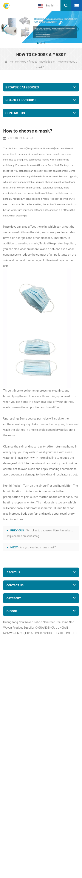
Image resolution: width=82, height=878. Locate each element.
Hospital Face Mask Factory (53, 165)
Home (11, 61)
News (22, 61)
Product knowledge (40, 61)
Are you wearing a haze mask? (38, 547)
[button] (38, 43)
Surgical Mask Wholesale (40, 148)
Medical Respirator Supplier (56, 243)
